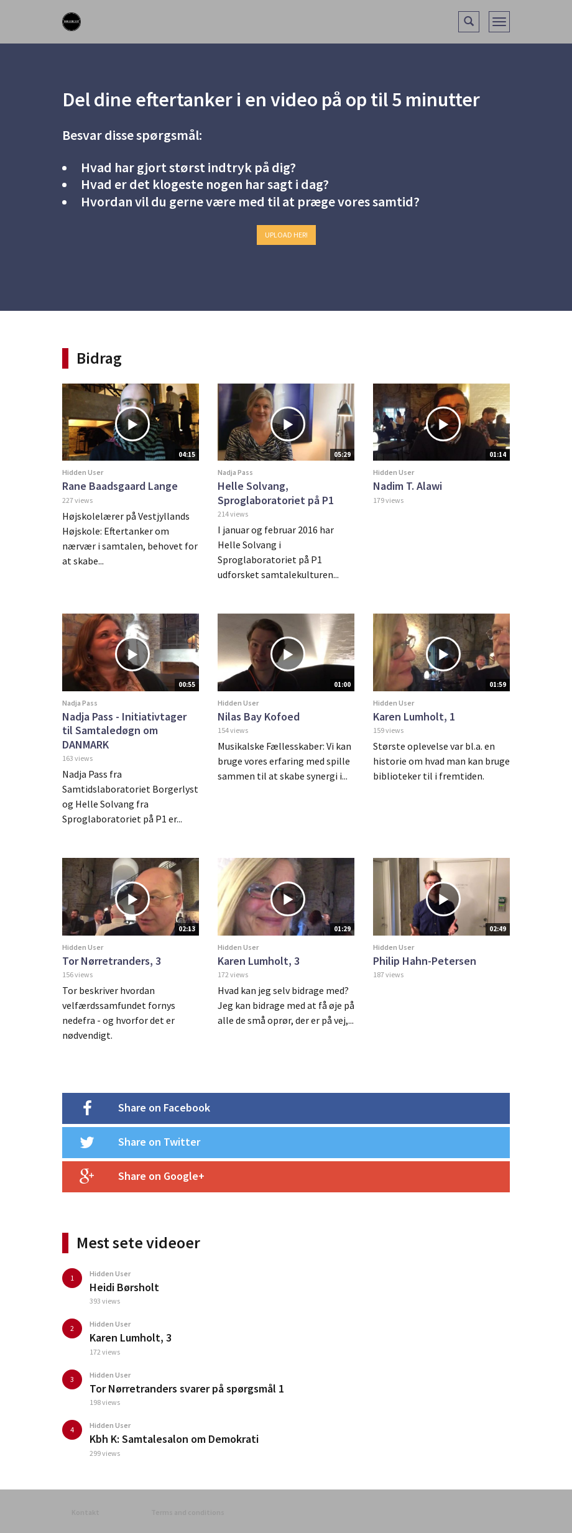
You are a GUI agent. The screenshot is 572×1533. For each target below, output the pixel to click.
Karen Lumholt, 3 (259, 961)
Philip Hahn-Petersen (424, 961)
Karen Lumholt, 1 (414, 716)
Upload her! (286, 234)
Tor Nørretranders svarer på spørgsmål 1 (187, 1388)
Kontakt (85, 1512)
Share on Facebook (136, 1108)
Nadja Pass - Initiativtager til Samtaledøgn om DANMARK (124, 730)
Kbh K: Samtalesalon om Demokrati (174, 1439)
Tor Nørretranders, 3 (111, 961)
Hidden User (82, 472)
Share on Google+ (133, 1176)
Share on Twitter (131, 1142)
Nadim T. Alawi (407, 486)
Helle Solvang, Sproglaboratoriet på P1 (276, 493)
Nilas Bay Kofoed (259, 716)
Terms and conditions (187, 1512)
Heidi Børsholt (124, 1287)
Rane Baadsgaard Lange (120, 486)
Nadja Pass (235, 472)
